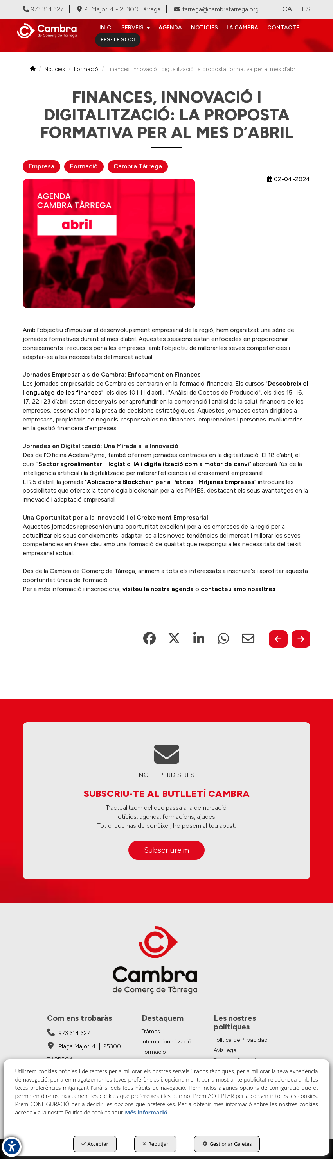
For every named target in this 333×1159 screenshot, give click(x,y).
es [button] (306, 9)
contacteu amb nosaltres (238, 589)
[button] (50, 31)
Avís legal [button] (226, 1050)
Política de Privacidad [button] (241, 1040)
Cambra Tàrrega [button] (137, 166)
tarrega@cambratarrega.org (216, 9)
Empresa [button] (41, 166)
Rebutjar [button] (155, 1143)
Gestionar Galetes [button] (227, 1143)
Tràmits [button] (151, 1031)
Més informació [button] (146, 1112)
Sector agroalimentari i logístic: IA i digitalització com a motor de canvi (143, 464)
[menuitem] (106, 28)
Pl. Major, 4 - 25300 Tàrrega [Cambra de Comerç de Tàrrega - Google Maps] (118, 9)
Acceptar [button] (94, 1143)
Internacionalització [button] (166, 1041)
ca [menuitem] (287, 9)
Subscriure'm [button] (166, 850)
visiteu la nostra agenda (158, 589)
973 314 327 (43, 9)
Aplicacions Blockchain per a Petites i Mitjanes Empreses (170, 482)
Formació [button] (84, 166)
